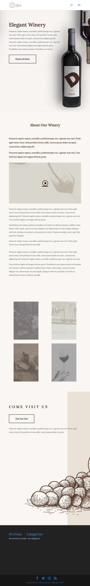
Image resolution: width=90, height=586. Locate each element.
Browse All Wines (23, 59)
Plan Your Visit (22, 418)
